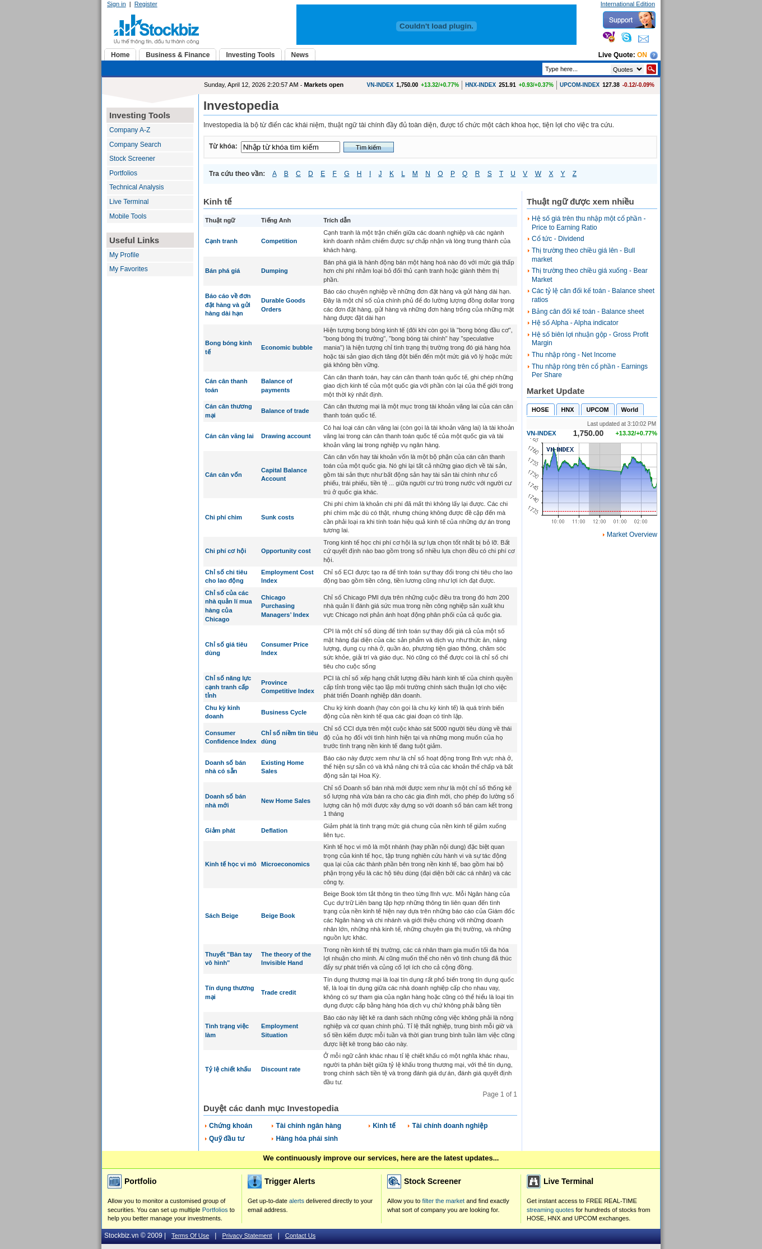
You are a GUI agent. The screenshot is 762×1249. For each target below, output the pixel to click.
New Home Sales (285, 800)
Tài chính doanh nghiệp (449, 1126)
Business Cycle (283, 712)
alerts (296, 1200)
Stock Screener (132, 158)
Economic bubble (287, 347)
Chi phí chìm (223, 517)
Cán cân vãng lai (229, 436)
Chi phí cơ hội (225, 550)
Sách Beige (221, 915)
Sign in (116, 4)
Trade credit (278, 992)
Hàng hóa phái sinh (307, 1139)
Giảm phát (220, 830)
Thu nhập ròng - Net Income (574, 355)
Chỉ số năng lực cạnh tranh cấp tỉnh (228, 687)
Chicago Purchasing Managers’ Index (285, 606)
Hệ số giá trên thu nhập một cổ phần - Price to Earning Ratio (588, 223)
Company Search (135, 144)
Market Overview (632, 534)
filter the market (443, 1200)
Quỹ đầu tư (226, 1139)
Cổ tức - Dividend (558, 239)
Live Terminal (128, 202)
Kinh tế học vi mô (231, 864)
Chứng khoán (230, 1126)
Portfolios (123, 173)
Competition (279, 241)
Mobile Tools (127, 216)
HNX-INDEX (480, 85)
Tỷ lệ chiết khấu (228, 1069)
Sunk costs (277, 517)
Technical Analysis (136, 187)
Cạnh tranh (221, 241)
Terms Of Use (190, 1235)
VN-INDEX (380, 85)
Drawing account (286, 436)
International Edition (628, 4)
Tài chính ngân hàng (308, 1126)
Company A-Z (129, 130)
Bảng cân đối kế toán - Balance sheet (588, 311)
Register (145, 4)
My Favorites (128, 269)
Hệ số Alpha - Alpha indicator (575, 323)
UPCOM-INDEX (580, 85)
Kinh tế (384, 1126)
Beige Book (278, 915)
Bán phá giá (222, 270)
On (642, 55)
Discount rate (280, 1069)
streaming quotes (550, 1209)
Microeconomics (285, 864)
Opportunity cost (286, 550)
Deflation (274, 830)
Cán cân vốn (223, 474)
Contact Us (300, 1235)
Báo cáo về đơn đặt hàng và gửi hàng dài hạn (227, 304)
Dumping (274, 270)
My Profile (124, 255)
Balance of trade (285, 410)
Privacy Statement (247, 1235)
